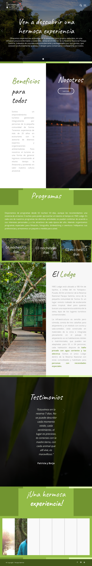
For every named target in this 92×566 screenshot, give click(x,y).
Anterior (2, 31)
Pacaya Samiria (19, 562)
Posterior (90, 31)
